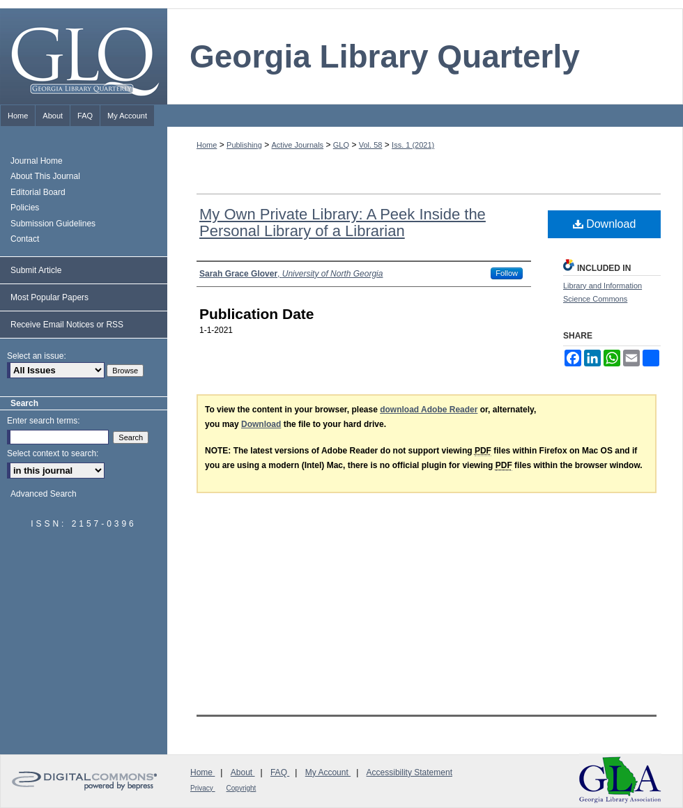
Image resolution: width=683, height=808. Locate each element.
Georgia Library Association (620, 780)
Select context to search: (52, 453)
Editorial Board (38, 192)
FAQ (279, 772)
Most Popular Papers (49, 297)
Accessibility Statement (409, 772)
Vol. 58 (371, 145)
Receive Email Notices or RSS (66, 324)
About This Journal (45, 176)
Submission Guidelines (52, 223)
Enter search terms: (43, 421)
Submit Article (35, 270)
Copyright (241, 788)
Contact (24, 239)
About (243, 772)
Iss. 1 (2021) (413, 145)
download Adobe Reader (428, 409)
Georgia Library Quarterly (385, 56)
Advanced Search (43, 494)
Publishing (244, 145)
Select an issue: (36, 356)
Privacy (202, 788)
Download (604, 224)
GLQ (341, 145)
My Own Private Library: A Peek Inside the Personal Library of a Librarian (342, 222)
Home (207, 145)
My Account (328, 772)
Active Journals (298, 145)
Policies (24, 207)
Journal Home (36, 161)
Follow (507, 273)
